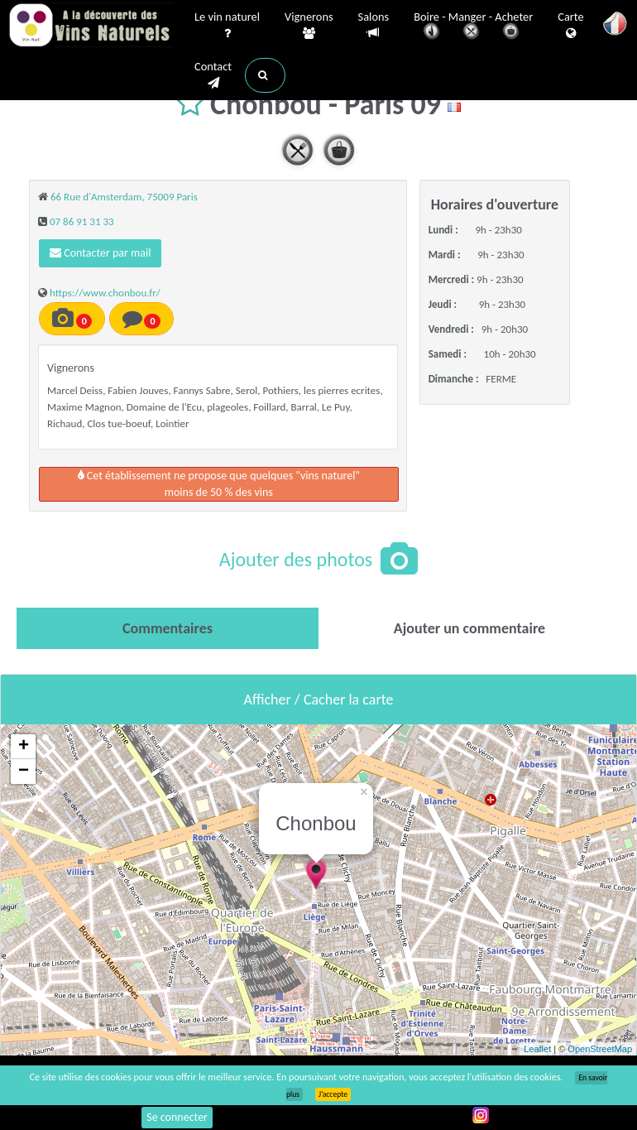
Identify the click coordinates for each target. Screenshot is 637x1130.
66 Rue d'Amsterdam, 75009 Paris (124, 196)
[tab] (167, 628)
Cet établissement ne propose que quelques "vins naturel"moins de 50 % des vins (219, 484)
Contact (213, 75)
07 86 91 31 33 (82, 221)
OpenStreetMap (600, 1049)
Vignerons (309, 26)
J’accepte (332, 1094)
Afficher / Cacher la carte (319, 699)
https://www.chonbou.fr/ (105, 292)
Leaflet (537, 1049)
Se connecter (177, 1117)
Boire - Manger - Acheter (473, 27)
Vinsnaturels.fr (91, 26)
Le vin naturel (227, 26)
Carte (570, 26)
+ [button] (23, 746)
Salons (374, 25)
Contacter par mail (100, 253)
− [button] (23, 771)
